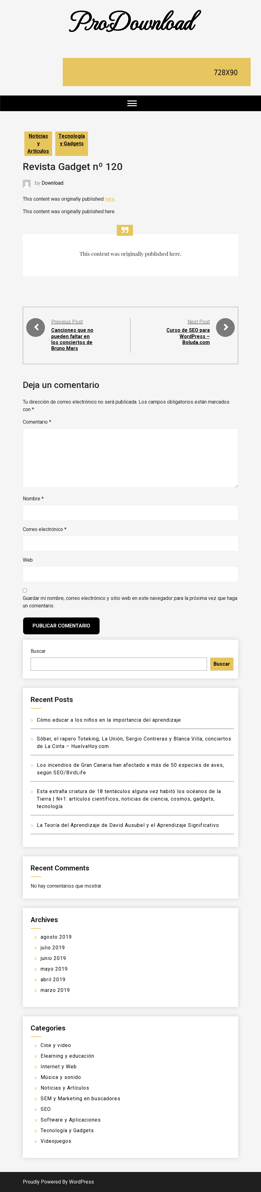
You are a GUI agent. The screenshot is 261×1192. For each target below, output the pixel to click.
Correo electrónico (44, 529)
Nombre (33, 499)
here (110, 199)
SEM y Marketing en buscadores (81, 1099)
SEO (46, 1109)
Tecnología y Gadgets (71, 140)
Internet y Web (59, 1067)
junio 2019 (53, 958)
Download (52, 183)
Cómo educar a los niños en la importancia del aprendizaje (109, 720)
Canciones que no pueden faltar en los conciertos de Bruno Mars (72, 339)
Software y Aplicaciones (71, 1120)
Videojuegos (56, 1141)
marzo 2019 (55, 990)
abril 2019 (53, 980)
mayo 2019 (54, 969)
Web (28, 560)
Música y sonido (61, 1077)
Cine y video (56, 1045)
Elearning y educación (67, 1056)
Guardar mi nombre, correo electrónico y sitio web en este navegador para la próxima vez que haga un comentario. (130, 602)
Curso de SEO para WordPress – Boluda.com (188, 336)
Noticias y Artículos (38, 143)
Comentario (37, 422)
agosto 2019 (56, 937)
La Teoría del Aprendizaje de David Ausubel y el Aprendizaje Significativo (128, 825)
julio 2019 (53, 948)
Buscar (38, 651)
